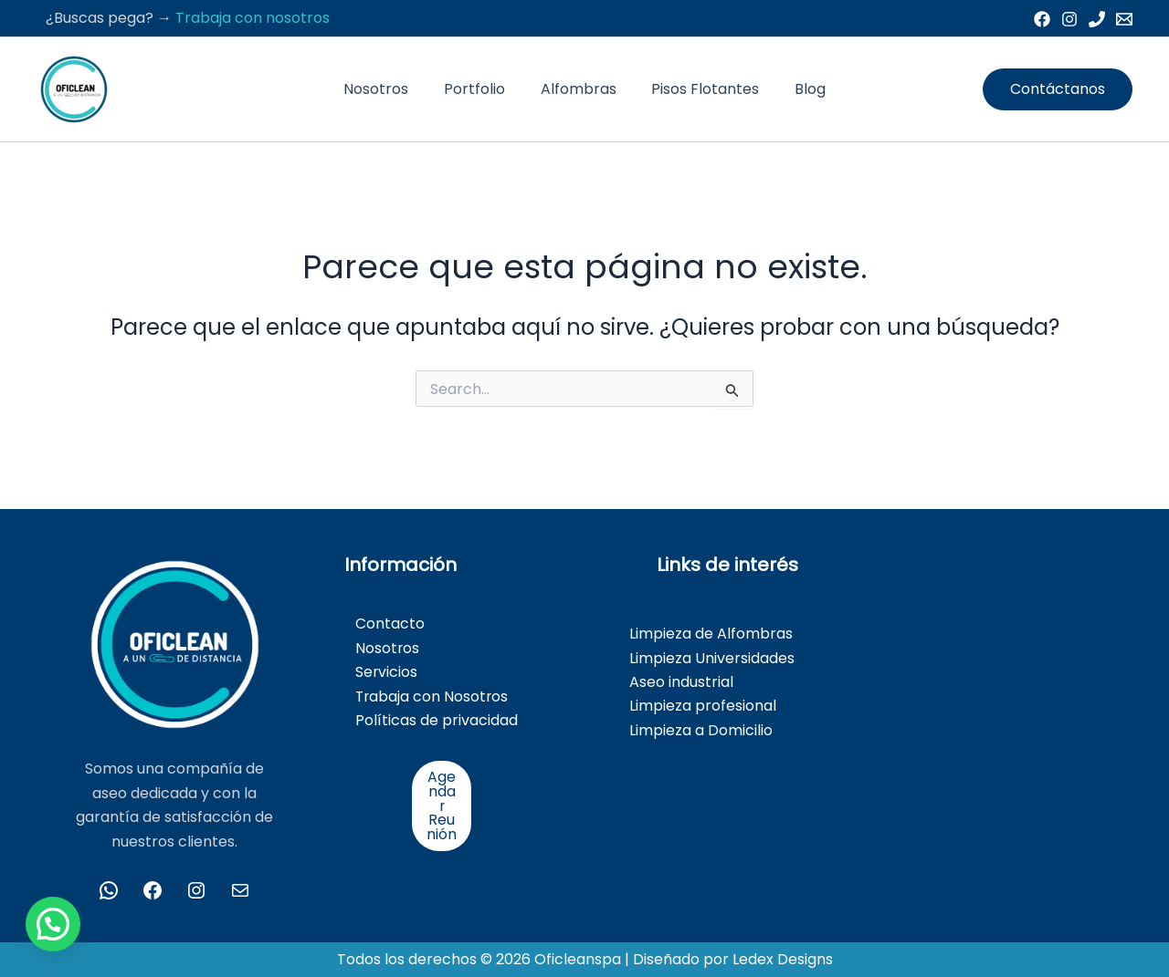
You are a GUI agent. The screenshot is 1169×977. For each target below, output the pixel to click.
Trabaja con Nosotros (433, 696)
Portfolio (480, 88)
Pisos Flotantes (699, 88)
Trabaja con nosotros (252, 17)
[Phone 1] (1097, 19)
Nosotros (388, 88)
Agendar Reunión (442, 806)
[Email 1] (1124, 19)
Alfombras (578, 88)
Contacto (390, 623)
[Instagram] (1069, 19)
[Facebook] (1042, 19)
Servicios (386, 671)
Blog (798, 88)
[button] (1057, 89)
